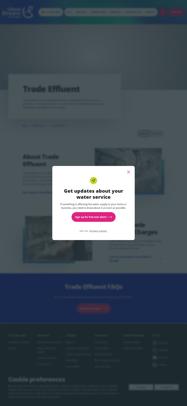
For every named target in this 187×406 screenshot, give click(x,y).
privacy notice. (98, 230)
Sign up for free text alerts (93, 217)
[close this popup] (128, 172)
